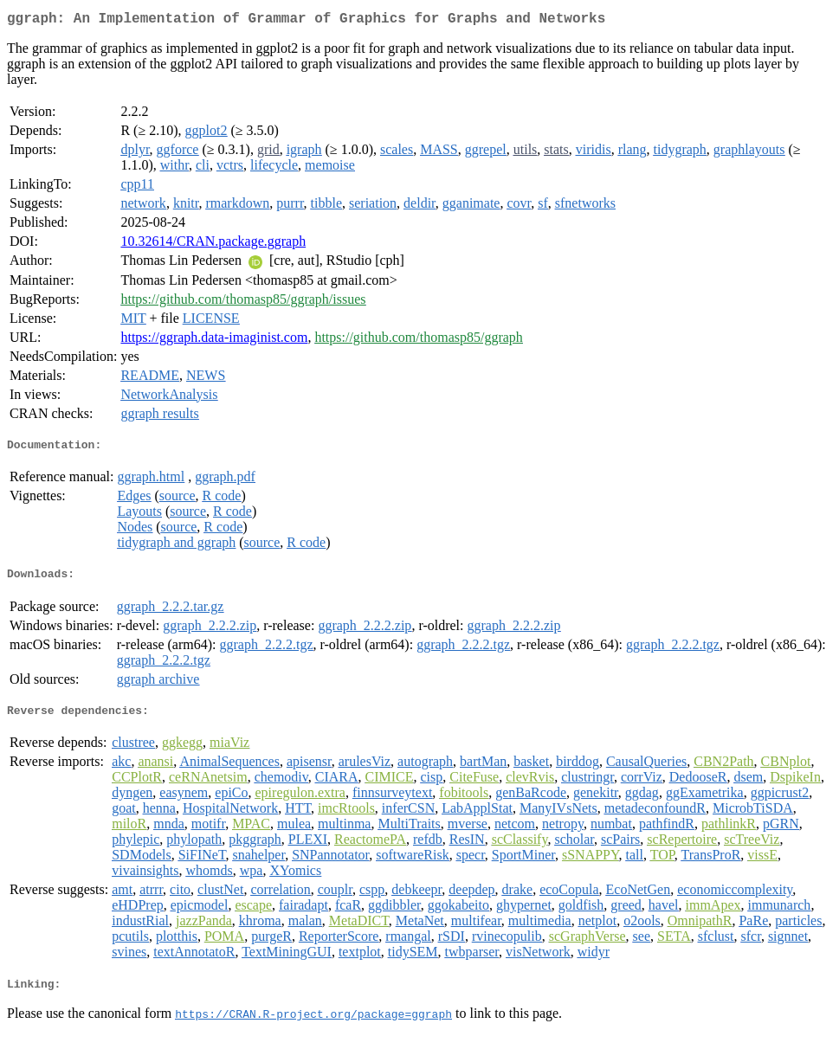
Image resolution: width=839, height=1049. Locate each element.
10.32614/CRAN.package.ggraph (213, 244)
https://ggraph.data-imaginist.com (213, 340)
